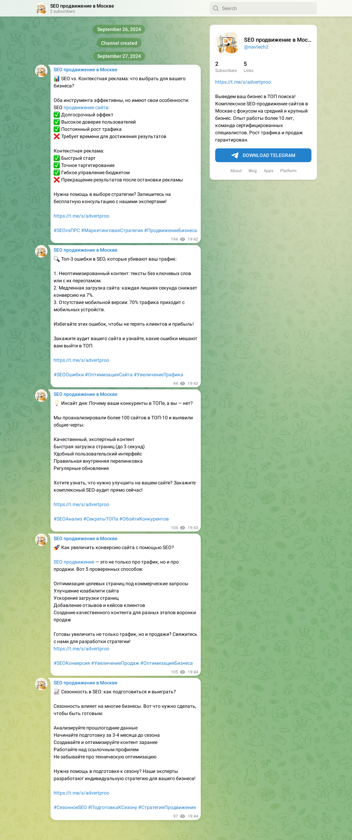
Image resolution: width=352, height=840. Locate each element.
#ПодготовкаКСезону (112, 807)
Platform (288, 170)
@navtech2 (256, 47)
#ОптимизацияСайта (109, 374)
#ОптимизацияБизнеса (166, 663)
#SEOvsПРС (67, 230)
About (236, 170)
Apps (268, 170)
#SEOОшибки (69, 374)
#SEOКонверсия (72, 663)
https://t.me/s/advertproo (243, 82)
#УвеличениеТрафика (158, 374)
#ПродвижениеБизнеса (170, 230)
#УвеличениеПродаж (115, 663)
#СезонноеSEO (70, 807)
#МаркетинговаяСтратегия (112, 230)
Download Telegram (263, 156)
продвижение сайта (86, 107)
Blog (253, 170)
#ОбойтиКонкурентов (144, 519)
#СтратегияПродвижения (167, 807)
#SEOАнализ (68, 519)
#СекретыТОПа (100, 519)
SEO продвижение (74, 562)
